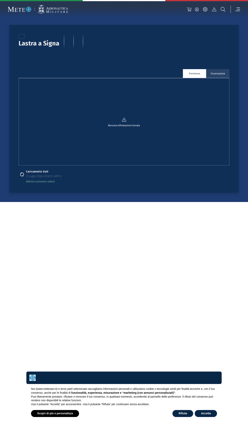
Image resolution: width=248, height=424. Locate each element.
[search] (223, 9)
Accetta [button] (206, 413)
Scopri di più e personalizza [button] (55, 413)
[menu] (235, 9)
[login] (197, 9)
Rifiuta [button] (183, 413)
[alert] (214, 9)
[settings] (205, 9)
